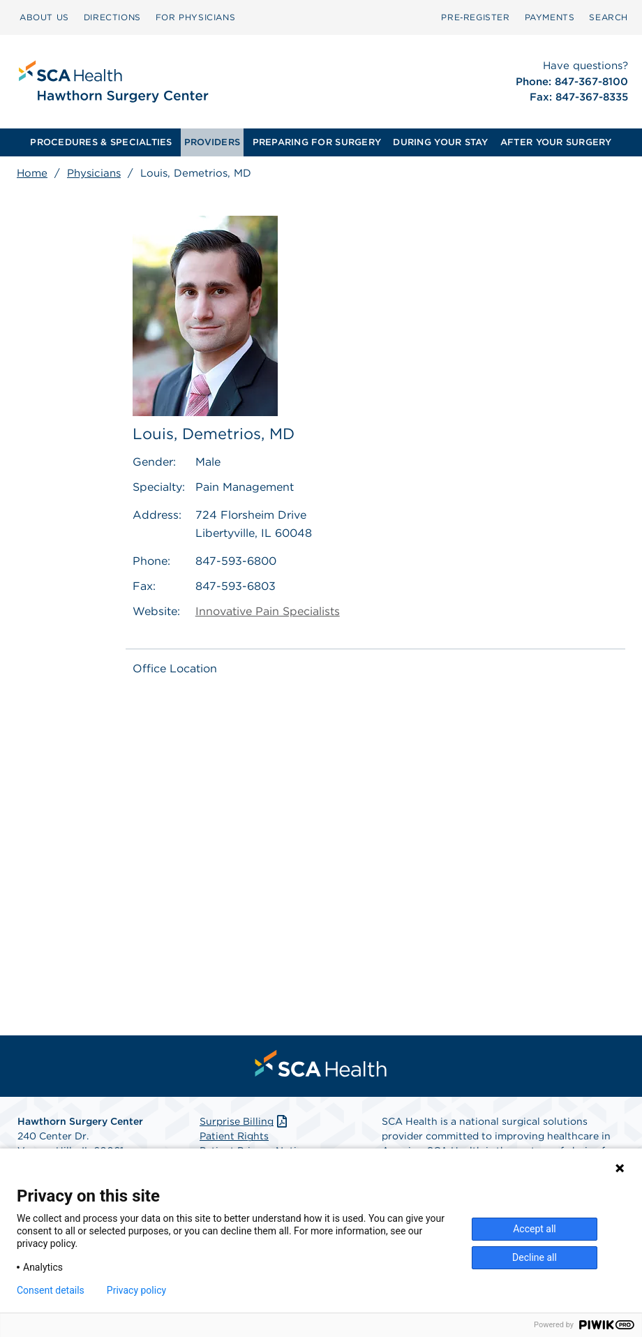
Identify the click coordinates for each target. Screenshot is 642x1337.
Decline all (534, 1257)
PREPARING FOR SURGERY (317, 142)
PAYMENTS (550, 17)
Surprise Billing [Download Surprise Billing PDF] (245, 1121)
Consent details (50, 1290)
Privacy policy (136, 1290)
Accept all (534, 1228)
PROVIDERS (212, 142)
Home (32, 173)
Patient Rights (234, 1136)
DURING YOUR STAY (440, 142)
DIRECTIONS (112, 17)
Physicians (94, 173)
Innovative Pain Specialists (267, 611)
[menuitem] (44, 17)
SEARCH (608, 17)
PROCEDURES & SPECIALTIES (101, 142)
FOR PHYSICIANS (195, 17)
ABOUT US (44, 17)
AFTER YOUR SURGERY (556, 142)
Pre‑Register (475, 17)
